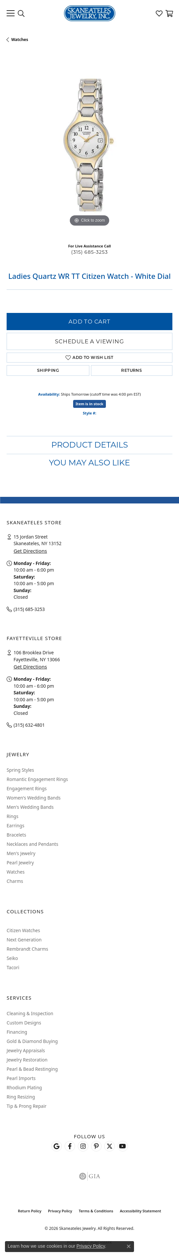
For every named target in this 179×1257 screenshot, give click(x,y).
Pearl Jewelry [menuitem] (20, 862)
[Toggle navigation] (10, 13)
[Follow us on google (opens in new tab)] (56, 1146)
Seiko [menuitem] (12, 958)
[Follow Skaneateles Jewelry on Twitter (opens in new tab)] (109, 1146)
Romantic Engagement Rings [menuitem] (37, 779)
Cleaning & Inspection (30, 1013)
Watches (19, 39)
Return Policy (29, 1210)
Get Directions (30, 550)
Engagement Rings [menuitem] (27, 788)
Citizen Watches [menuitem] (23, 930)
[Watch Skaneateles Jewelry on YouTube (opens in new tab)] (122, 1146)
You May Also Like (89, 462)
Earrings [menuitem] (15, 825)
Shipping (48, 370)
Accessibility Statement (140, 1210)
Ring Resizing (21, 1097)
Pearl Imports (21, 1078)
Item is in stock (90, 403)
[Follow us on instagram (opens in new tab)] (83, 1146)
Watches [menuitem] (15, 872)
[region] (89, 145)
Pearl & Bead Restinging (32, 1069)
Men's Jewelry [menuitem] (21, 853)
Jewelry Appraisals (26, 1050)
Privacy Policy (60, 1210)
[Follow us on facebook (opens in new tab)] (70, 1146)
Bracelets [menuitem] (16, 835)
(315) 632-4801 (29, 725)
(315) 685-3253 (89, 252)
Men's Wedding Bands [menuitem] (30, 807)
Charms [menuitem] (15, 881)
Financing (17, 1032)
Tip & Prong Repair (26, 1106)
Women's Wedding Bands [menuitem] (34, 798)
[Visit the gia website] (89, 1176)
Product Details (89, 445)
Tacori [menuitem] (13, 967)
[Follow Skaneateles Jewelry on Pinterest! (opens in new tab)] (96, 1146)
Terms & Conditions (96, 1210)
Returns (131, 370)
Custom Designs (24, 1022)
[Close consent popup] (129, 1246)
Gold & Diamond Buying (32, 1041)
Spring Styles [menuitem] (20, 770)
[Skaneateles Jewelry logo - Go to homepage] (89, 13)
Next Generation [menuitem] (24, 939)
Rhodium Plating (24, 1087)
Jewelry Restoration (27, 1060)
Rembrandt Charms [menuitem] (27, 949)
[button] (21, 13)
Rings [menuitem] (12, 816)
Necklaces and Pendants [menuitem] (32, 844)
